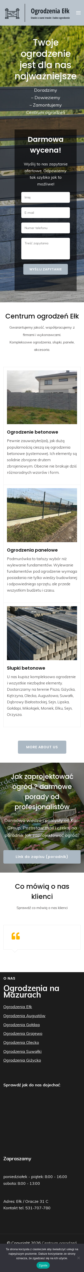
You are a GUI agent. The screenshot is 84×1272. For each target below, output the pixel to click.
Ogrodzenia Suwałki (22, 1051)
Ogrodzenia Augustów (24, 1015)
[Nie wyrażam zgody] (78, 1258)
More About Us (42, 747)
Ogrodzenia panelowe (32, 550)
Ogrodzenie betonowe (32, 432)
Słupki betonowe (26, 668)
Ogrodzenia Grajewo (22, 1033)
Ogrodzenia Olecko (21, 1042)
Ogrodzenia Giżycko (22, 1060)
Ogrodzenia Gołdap (21, 1024)
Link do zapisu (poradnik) (42, 856)
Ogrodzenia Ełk (17, 1006)
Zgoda (43, 1265)
